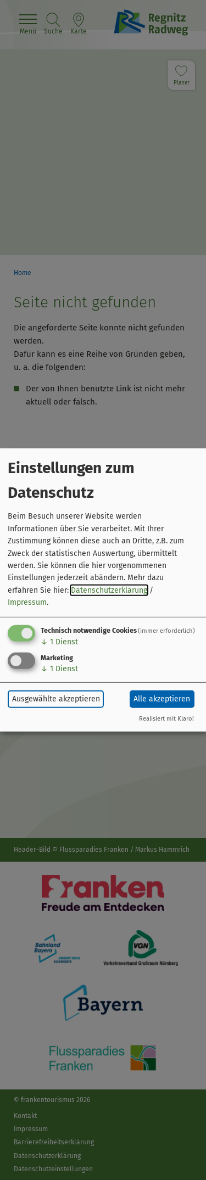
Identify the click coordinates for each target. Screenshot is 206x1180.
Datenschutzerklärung (109, 590)
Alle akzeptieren (161, 699)
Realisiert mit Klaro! (166, 718)
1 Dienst (59, 641)
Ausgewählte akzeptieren (56, 699)
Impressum (27, 602)
